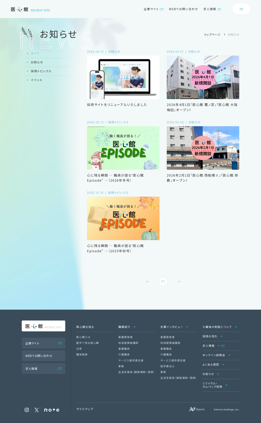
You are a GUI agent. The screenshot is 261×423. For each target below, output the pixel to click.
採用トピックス (41, 71)
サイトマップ (85, 409)
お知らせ (37, 62)
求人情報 (209, 9)
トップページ (212, 34)
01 (163, 281)
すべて (35, 53)
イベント (36, 80)
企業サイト (151, 9)
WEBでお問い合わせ (183, 9)
